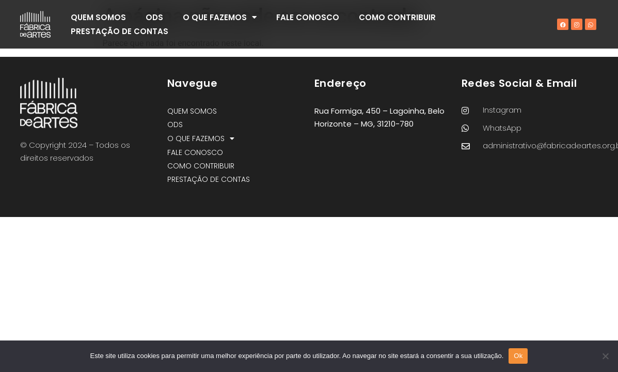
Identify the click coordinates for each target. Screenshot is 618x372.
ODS (154, 17)
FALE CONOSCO (307, 17)
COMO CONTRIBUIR (397, 17)
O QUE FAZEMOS (220, 17)
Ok (518, 356)
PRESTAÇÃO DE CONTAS (119, 31)
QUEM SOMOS (98, 17)
